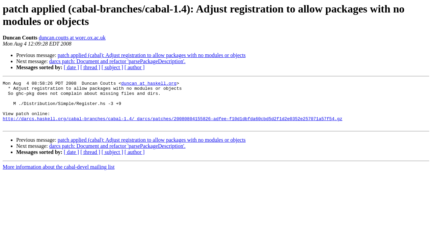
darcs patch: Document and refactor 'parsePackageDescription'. (117, 61)
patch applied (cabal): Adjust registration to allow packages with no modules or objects (152, 55)
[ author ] (135, 67)
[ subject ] (112, 67)
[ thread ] (90, 67)
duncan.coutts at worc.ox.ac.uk (72, 37)
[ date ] (71, 67)
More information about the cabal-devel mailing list (58, 176)
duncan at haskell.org (149, 84)
